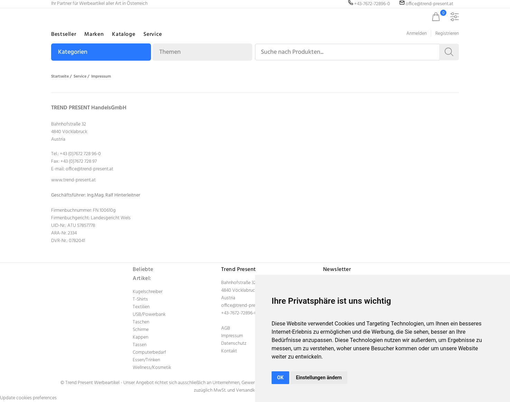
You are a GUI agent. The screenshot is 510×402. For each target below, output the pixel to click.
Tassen (140, 345)
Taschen (141, 322)
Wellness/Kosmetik (152, 368)
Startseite (60, 76)
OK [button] (280, 377)
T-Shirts (140, 299)
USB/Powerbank (149, 315)
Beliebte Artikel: (143, 274)
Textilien (141, 307)
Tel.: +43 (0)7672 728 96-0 (76, 154)
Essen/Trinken (146, 360)
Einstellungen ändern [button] (319, 377)
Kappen (140, 337)
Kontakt (229, 351)
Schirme (141, 330)
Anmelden (416, 34)
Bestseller (63, 34)
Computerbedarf (149, 352)
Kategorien (72, 52)
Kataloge (123, 34)
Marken (94, 34)
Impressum (101, 76)
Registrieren (447, 34)
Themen (170, 52)
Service (152, 34)
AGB (225, 328)
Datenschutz (233, 344)
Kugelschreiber (147, 292)
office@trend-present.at (89, 169)
